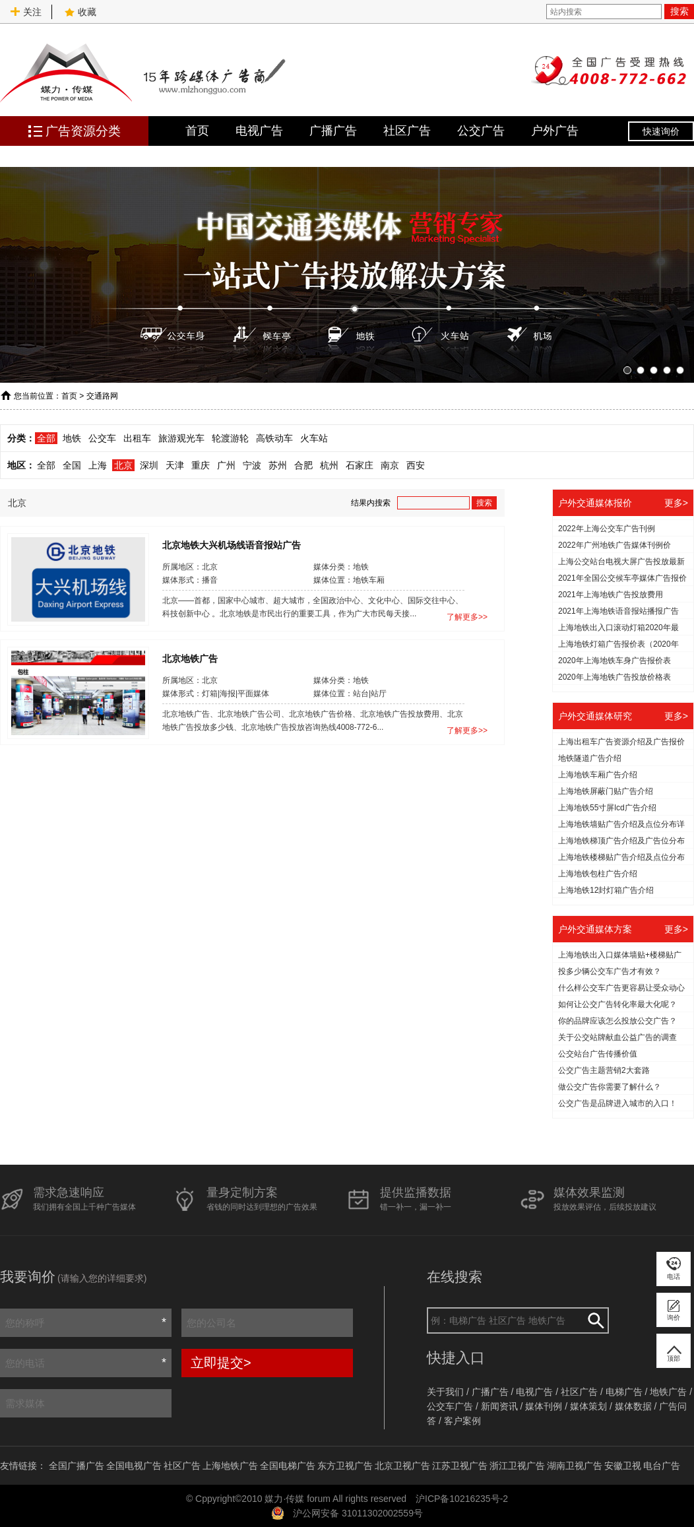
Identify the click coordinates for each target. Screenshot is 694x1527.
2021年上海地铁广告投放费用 (610, 594)
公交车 (102, 438)
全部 (46, 438)
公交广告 (481, 130)
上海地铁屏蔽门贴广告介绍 (605, 791)
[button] (627, 370)
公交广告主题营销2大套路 (604, 1070)
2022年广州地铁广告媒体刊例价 (614, 545)
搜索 (679, 11)
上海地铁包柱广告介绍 (597, 873)
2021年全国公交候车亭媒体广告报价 (622, 578)
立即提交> (221, 1362)
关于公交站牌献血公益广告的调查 (617, 1037)
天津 (175, 465)
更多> (676, 503)
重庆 (200, 465)
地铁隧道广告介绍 (589, 758)
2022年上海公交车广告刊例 (606, 528)
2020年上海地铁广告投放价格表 (614, 677)
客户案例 (462, 1420)
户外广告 (555, 130)
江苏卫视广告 (460, 1465)
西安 (415, 465)
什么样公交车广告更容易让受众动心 (621, 987)
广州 (226, 465)
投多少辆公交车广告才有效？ (609, 971)
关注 (26, 12)
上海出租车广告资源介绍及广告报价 (621, 741)
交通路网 (102, 396)
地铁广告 (668, 1391)
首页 (197, 130)
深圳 (149, 465)
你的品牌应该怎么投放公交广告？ (617, 1020)
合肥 (303, 465)
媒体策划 (588, 1406)
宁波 (252, 465)
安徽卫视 (622, 1465)
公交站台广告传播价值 (597, 1053)
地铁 (72, 438)
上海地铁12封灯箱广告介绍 (606, 890)
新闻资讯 (499, 1406)
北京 (123, 465)
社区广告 (407, 130)
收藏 (80, 12)
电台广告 (661, 1465)
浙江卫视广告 (517, 1465)
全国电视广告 (134, 1465)
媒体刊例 (543, 1406)
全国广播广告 (76, 1465)
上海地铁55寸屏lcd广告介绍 (607, 807)
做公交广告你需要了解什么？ (609, 1086)
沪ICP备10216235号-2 (462, 1498)
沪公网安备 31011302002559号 (358, 1513)
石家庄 (359, 465)
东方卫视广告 (345, 1465)
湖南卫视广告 (574, 1465)
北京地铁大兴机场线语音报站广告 (231, 544)
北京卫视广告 (402, 1465)
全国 (72, 465)
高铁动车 (274, 438)
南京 (390, 465)
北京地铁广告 (190, 658)
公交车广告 (450, 1406)
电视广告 (259, 130)
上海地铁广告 (230, 1465)
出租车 (137, 438)
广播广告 (333, 130)
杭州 (329, 465)
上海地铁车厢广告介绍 (597, 774)
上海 (97, 465)
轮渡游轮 (230, 438)
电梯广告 (624, 1391)
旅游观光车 (181, 438)
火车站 (314, 438)
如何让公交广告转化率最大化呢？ (617, 1004)
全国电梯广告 (287, 1465)
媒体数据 (633, 1406)
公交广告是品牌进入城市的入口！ (617, 1103)
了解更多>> (467, 617)
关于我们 (445, 1391)
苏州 (277, 465)
